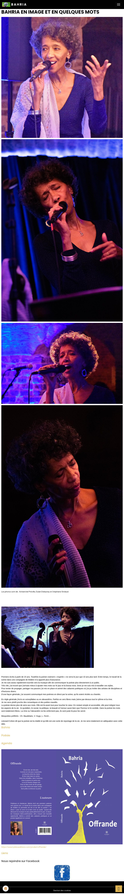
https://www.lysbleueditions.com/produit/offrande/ (23, 847)
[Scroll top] (118, 888)
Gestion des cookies (62, 890)
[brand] (14, 4)
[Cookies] (6, 888)
